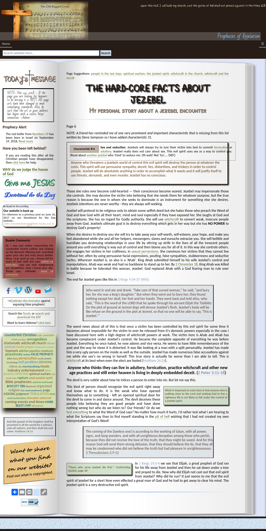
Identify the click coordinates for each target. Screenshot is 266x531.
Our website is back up (18, 211)
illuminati (31, 386)
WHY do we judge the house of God (25, 171)
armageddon (37, 339)
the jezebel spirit (158, 74)
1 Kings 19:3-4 (149, 463)
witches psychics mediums (36, 351)
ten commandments (31, 390)
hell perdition (28, 362)
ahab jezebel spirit (41, 378)
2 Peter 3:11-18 (211, 373)
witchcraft (171, 219)
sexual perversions (144, 251)
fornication (221, 147)
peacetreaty (13, 354)
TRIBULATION (39, 393)
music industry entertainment (29, 368)
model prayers (25, 347)
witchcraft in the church (186, 74)
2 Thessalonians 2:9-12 (102, 452)
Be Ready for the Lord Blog (15, 206)
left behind (37, 405)
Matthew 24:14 (24, 431)
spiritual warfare (134, 74)
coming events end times (24, 401)
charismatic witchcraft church (25, 343)
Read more (26, 141)
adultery (106, 151)
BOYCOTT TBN (16, 386)
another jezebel (97, 155)
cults (39, 335)
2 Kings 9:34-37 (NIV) (133, 279)
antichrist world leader (42, 382)
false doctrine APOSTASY (27, 372)
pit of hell (162, 416)
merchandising (31, 366)
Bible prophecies (18, 381)
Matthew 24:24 (154, 360)
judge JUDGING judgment (26, 392)
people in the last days (106, 74)
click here (19, 162)
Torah (26, 313)
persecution (28, 358)
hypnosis (11, 350)
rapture (22, 378)
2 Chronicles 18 (187, 264)
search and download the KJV (33, 315)
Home (6, 44)
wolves (26, 354)
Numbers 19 (40, 134)
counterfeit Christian (20, 335)
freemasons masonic (44, 347)
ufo (20, 366)
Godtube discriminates (25, 301)
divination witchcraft (39, 398)
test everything (77, 412)
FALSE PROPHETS (42, 354)
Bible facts (12, 358)
